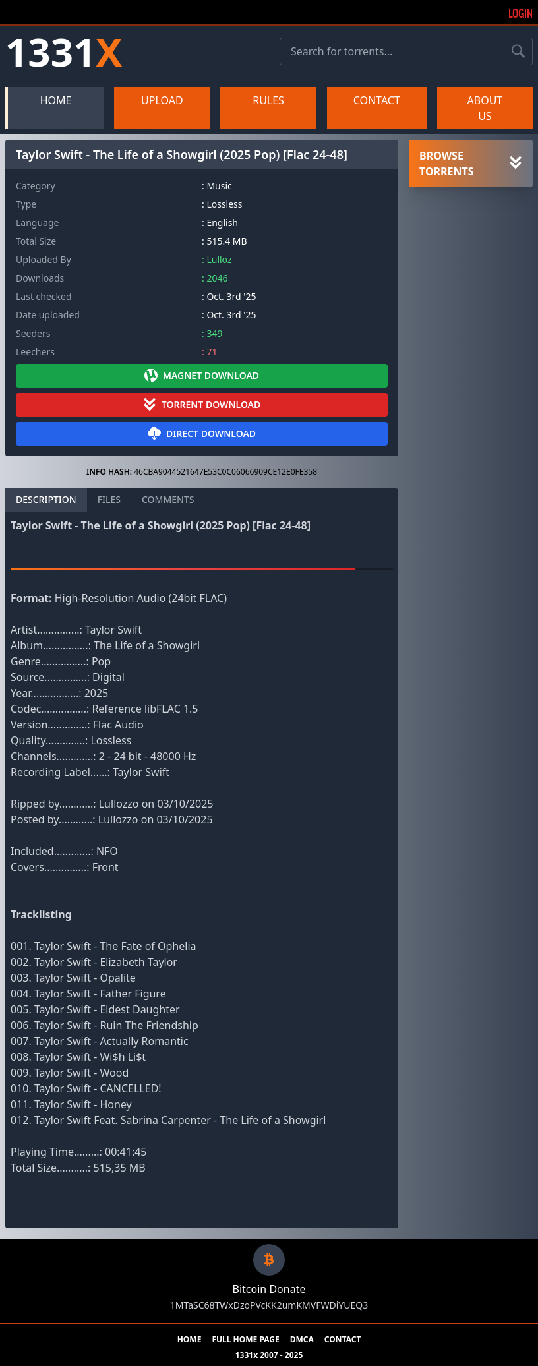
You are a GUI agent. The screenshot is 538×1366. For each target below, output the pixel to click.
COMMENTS (168, 499)
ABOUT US (485, 108)
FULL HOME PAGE (245, 1339)
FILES (109, 499)
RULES (268, 100)
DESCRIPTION (46, 499)
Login (520, 13)
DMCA (302, 1339)
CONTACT (376, 100)
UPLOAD (162, 100)
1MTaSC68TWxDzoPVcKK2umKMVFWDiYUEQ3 (269, 1305)
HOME (56, 100)
